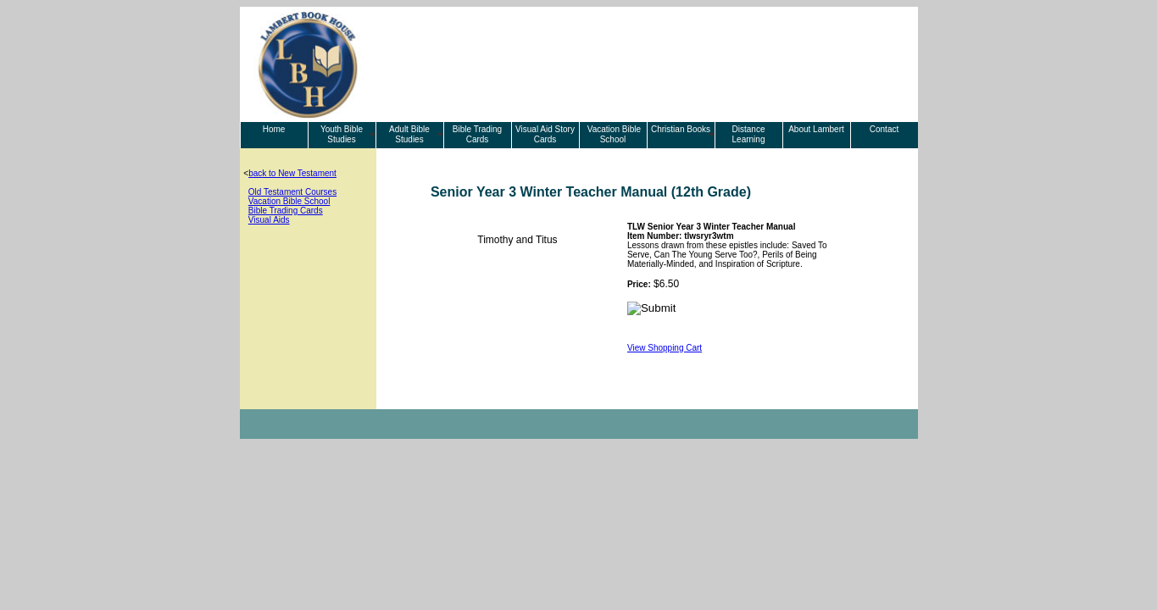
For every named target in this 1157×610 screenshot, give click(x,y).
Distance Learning (748, 134)
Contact (884, 129)
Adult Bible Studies (409, 134)
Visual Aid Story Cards (545, 134)
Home (274, 129)
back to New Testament (292, 173)
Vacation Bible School (613, 134)
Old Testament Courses (292, 192)
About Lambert (816, 129)
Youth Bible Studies (341, 134)
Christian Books (680, 129)
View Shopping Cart (664, 347)
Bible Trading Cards (477, 134)
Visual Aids (269, 220)
